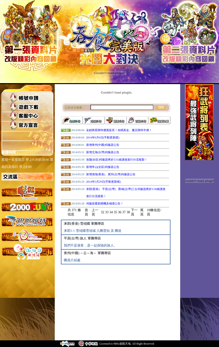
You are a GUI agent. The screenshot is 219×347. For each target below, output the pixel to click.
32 (102, 212)
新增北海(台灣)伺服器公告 (102, 152)
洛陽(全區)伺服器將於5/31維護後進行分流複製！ (116, 159)
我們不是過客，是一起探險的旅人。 (90, 245)
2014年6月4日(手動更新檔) (102, 137)
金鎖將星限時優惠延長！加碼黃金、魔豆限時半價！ (119, 130)
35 (115, 212)
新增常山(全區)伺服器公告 (102, 167)
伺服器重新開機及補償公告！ (104, 203)
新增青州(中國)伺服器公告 (102, 145)
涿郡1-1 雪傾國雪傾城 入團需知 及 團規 (93, 231)
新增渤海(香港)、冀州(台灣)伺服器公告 (111, 174)
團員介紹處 (72, 260)
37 (124, 212)
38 (128, 212)
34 (111, 212)
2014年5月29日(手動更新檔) (103, 181)
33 (107, 212)
